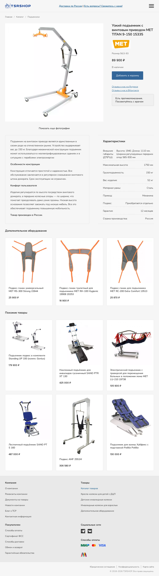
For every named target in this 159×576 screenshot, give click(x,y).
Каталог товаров (89, 488)
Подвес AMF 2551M (70, 459)
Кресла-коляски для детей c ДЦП (98, 494)
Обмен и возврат (14, 547)
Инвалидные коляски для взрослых (99, 505)
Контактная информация (18, 516)
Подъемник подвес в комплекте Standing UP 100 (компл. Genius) (27, 357)
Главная (8, 16)
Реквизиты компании (16, 494)
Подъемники (34, 16)
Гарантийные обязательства (19, 553)
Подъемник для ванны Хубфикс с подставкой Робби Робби (129, 446)
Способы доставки (14, 541)
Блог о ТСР (10, 510)
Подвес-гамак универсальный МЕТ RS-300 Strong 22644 (26, 289)
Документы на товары (16, 499)
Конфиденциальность (128, 566)
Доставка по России (70, 6)
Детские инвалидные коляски (96, 499)
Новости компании (15, 505)
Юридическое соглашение (102, 566)
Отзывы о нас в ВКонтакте (125, 90)
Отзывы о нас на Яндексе (125, 86)
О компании (11, 488)
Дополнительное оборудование (97, 510)
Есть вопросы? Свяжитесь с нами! (103, 6)
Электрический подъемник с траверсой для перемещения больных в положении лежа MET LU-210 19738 (129, 374)
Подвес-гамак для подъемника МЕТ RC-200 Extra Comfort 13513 (128, 289)
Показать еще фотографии (54, 128)
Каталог (20, 16)
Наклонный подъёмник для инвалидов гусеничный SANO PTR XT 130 (79, 373)
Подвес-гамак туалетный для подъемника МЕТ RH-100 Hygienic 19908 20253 (78, 291)
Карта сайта (148, 566)
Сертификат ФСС (14, 536)
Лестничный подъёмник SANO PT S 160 (28, 446)
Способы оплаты (13, 530)
